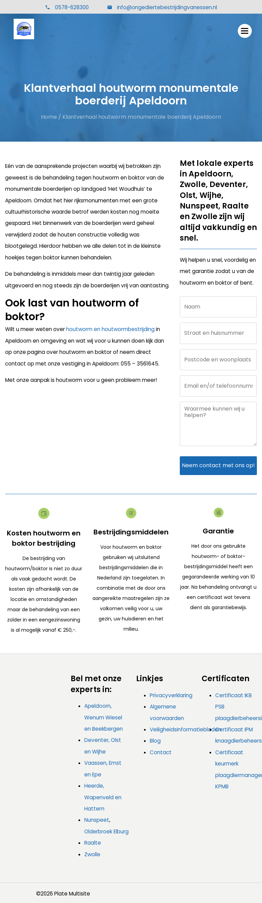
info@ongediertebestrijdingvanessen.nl (166, 7)
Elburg (121, 831)
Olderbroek (98, 831)
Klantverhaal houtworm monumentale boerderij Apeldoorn (141, 117)
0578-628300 (72, 7)
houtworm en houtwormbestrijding (110, 329)
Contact (161, 752)
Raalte (92, 842)
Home (49, 117)
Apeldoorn (97, 706)
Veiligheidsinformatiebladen (185, 729)
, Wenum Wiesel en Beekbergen (103, 717)
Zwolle (92, 854)
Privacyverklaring (171, 695)
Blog (155, 740)
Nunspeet (96, 819)
